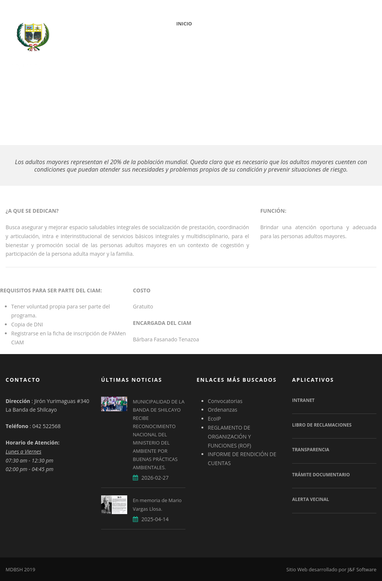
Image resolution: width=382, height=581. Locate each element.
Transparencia (310, 449)
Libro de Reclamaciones (321, 425)
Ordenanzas (222, 409)
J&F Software (362, 569)
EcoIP (214, 418)
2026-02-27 (155, 477)
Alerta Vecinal (310, 499)
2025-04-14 (155, 519)
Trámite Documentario (321, 474)
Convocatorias (225, 401)
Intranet (303, 400)
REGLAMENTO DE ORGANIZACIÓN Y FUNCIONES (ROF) (229, 436)
